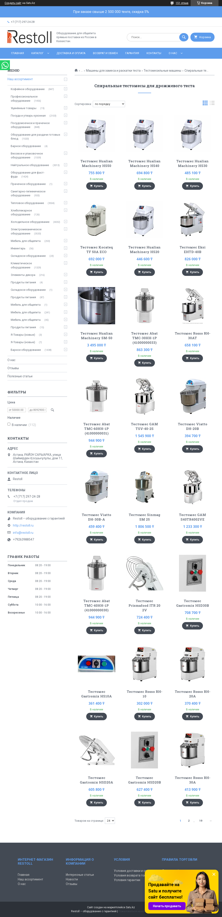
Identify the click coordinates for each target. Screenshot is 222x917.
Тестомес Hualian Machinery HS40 (144, 163)
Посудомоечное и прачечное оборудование (30, 125)
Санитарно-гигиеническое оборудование (28, 193)
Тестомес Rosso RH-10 (144, 693)
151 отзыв (182, 3)
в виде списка (212, 104)
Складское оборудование (28, 255)
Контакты (154, 53)
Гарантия (132, 53)
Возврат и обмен (105, 53)
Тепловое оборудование (27, 203)
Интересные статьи (80, 874)
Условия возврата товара (132, 875)
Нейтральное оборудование (30, 165)
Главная (17, 53)
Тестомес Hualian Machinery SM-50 (97, 335)
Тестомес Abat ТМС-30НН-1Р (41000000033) (144, 338)
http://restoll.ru (23, 525)
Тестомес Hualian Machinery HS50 (97, 163)
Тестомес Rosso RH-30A (192, 779)
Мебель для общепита (26, 241)
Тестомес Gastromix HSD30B (192, 603)
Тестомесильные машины (162, 70)
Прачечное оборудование (28, 184)
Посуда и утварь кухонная (28, 115)
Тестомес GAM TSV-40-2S (144, 426)
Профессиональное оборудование (24, 98)
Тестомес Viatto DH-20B (192, 426)
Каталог (37, 53)
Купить (98, 186)
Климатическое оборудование (21, 265)
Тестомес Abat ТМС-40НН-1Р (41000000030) (96, 605)
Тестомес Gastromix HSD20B (144, 779)
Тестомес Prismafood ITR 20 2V (144, 605)
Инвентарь (18, 248)
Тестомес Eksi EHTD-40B (193, 249)
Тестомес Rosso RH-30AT (192, 335)
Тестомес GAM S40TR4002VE (192, 517)
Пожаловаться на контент (134, 911)
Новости (72, 879)
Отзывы (13, 368)
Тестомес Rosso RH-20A (192, 693)
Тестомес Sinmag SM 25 (144, 517)
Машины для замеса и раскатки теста (113, 70)
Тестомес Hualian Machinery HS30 (192, 163)
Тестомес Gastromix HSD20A (96, 779)
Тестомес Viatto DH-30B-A (96, 517)
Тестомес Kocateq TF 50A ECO (96, 249)
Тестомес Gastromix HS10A (96, 693)
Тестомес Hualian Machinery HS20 (144, 249)
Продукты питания (23, 282)
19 (200, 820)
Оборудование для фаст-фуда (28, 174)
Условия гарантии (127, 880)
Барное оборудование (26, 146)
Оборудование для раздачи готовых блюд (35, 136)
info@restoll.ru (23, 532)
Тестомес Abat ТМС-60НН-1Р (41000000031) (96, 428)
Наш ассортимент (20, 79)
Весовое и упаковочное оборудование (27, 155)
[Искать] (183, 37)
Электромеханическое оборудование (26, 231)
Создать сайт (13, 3)
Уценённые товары (23, 108)
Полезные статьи (19, 376)
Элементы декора (23, 275)
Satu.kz (130, 907)
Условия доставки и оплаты (134, 871)
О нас (173, 53)
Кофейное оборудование (28, 89)
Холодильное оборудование (30, 221)
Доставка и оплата (71, 53)
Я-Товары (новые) (23, 334)
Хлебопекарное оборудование (21, 212)
